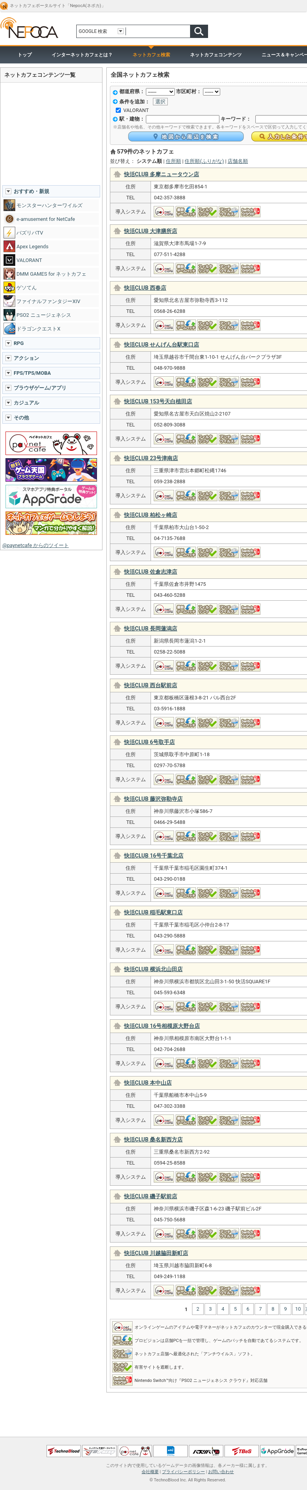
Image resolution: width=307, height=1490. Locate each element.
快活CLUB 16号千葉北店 (153, 855)
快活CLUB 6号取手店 (149, 742)
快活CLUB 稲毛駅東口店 (153, 912)
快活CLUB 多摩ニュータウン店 (161, 174)
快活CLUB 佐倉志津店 (150, 572)
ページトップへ (153, 1434)
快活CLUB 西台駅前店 (150, 685)
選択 (160, 102)
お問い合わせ (221, 1471)
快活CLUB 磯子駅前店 (150, 1196)
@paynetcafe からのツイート (35, 545)
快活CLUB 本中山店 (148, 1083)
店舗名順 (238, 161)
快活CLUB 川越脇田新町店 (156, 1253)
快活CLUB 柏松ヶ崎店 (150, 515)
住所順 (173, 161)
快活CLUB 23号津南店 (151, 458)
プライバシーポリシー (183, 1471)
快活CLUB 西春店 (145, 288)
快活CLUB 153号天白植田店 (158, 401)
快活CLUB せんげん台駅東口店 (161, 344)
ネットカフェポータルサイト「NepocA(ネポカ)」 (58, 5)
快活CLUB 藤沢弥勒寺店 (153, 799)
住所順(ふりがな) (204, 161)
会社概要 (150, 1471)
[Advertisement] (51, 133)
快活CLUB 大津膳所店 (150, 231)
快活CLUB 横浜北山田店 (153, 969)
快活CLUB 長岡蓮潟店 (150, 628)
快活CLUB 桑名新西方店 (153, 1139)
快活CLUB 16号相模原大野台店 (162, 1026)
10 (298, 1309)
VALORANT (136, 110)
